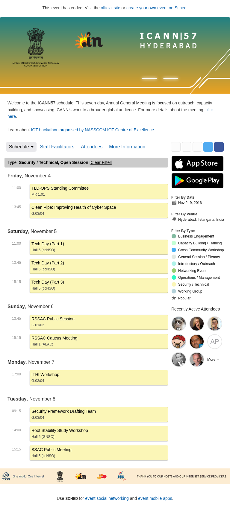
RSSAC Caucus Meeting (54, 342)
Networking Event (189, 270)
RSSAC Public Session (53, 322)
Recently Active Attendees (195, 309)
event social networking (107, 498)
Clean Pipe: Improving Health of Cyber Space (73, 211)
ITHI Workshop (45, 378)
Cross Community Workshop (198, 250)
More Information (127, 146)
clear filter (101, 162)
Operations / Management (196, 277)
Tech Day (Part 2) (47, 267)
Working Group (187, 291)
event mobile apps (155, 498)
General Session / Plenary (196, 257)
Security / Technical (190, 284)
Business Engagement (193, 236)
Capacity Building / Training (197, 243)
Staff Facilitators (57, 146)
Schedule (19, 146)
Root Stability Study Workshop (59, 434)
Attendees (91, 146)
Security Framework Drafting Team (63, 415)
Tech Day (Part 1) (47, 247)
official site (110, 7)
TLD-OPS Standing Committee (60, 192)
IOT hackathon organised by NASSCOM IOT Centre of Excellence (92, 129)
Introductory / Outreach (193, 263)
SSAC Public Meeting (51, 453)
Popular (181, 298)
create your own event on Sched (156, 7)
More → (213, 359)
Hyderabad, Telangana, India (198, 219)
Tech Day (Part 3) (47, 286)
